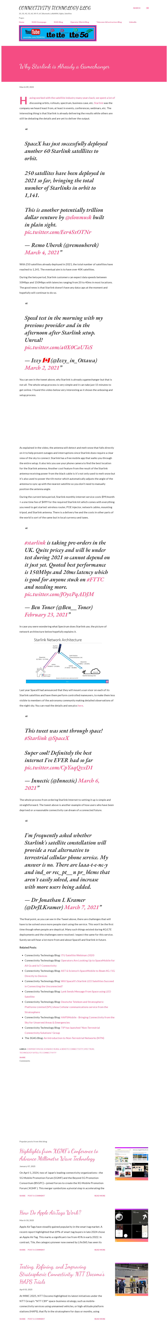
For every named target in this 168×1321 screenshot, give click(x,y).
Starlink (98, 102)
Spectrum (89, 1049)
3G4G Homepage (39, 22)
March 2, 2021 (42, 367)
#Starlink (36, 738)
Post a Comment (36, 1196)
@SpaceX (58, 738)
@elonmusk (78, 217)
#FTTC (95, 579)
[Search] (136, 8)
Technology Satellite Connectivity (37, 1053)
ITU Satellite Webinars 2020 (77, 955)
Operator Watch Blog (79, 22)
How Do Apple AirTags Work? (50, 1212)
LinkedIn (132, 22)
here (80, 705)
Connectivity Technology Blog (55, 8)
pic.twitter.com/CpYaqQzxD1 (59, 767)
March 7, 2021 (81, 907)
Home (21, 22)
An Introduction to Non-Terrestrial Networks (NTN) (74, 1037)
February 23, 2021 (46, 614)
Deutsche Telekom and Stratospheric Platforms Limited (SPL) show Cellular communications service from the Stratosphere (66, 1007)
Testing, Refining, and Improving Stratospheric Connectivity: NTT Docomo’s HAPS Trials (61, 1274)
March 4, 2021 (42, 252)
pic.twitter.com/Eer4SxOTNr (58, 232)
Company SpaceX (35, 1049)
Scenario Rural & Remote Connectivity (63, 1049)
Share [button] (22, 1057)
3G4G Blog (58, 22)
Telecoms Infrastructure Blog (109, 22)
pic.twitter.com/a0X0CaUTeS (58, 347)
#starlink (35, 542)
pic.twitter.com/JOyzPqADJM (59, 594)
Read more (100, 1196)
